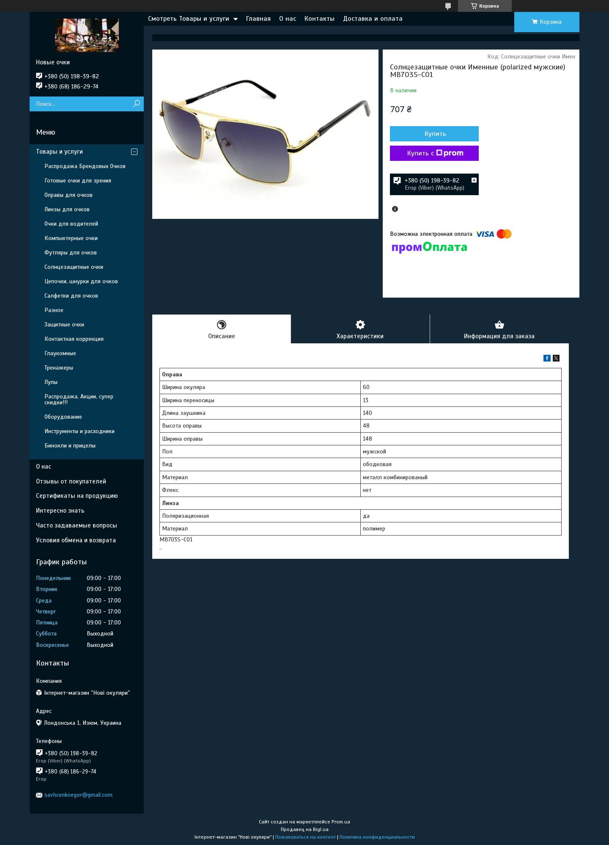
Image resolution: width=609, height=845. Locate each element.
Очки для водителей (71, 223)
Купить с (435, 153)
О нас (287, 18)
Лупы (51, 382)
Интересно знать (60, 510)
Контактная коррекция (74, 338)
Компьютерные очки (71, 238)
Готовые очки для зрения (77, 180)
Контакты (319, 18)
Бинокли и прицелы (70, 445)
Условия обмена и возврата (76, 540)
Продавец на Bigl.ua (305, 829)
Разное (53, 310)
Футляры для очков (70, 252)
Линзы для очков (67, 209)
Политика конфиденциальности (377, 837)
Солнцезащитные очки (73, 267)
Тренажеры (58, 367)
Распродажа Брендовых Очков (85, 166)
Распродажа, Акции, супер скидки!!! (78, 399)
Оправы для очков (68, 195)
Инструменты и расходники (79, 431)
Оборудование (63, 416)
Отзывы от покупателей (71, 481)
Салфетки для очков (71, 295)
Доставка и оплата (373, 18)
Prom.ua (341, 822)
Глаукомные (60, 353)
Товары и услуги (59, 151)
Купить (435, 134)
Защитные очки (64, 324)
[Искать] (136, 104)
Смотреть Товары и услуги (188, 18)
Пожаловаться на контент (305, 837)
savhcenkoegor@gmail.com (78, 794)
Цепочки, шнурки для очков (81, 281)
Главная (258, 18)
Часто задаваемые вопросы (76, 525)
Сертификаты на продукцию (77, 496)
